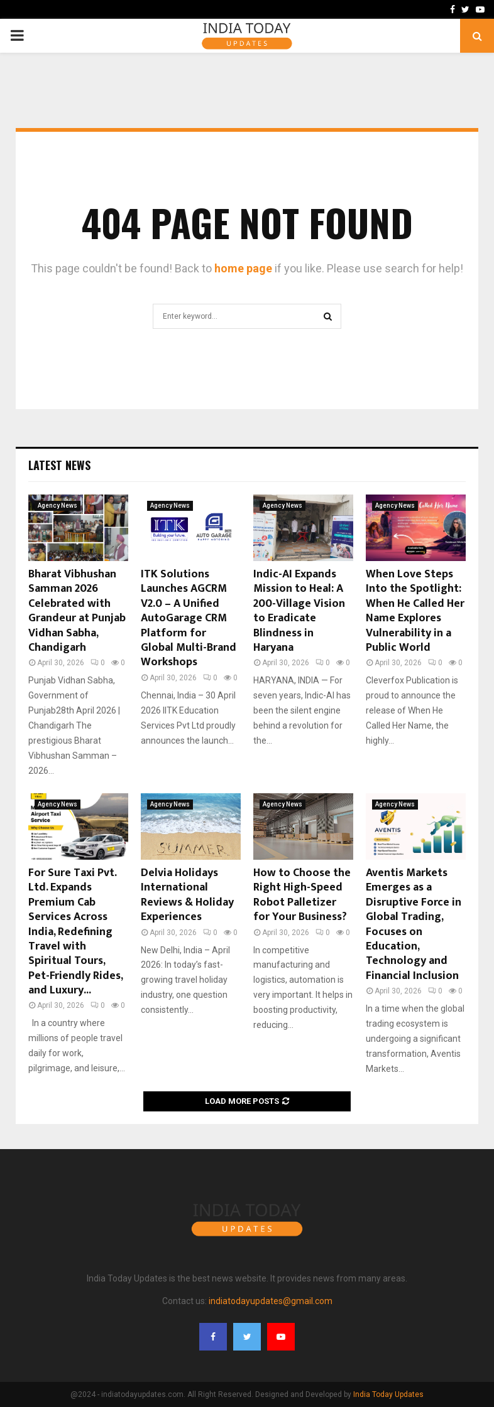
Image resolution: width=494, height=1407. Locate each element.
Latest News (59, 465)
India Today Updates (388, 1394)
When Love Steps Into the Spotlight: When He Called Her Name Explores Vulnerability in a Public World (415, 611)
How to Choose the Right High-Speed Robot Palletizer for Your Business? (302, 895)
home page (243, 268)
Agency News (57, 505)
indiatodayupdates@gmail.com (270, 1301)
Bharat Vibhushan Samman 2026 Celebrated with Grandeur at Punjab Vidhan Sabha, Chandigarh (77, 611)
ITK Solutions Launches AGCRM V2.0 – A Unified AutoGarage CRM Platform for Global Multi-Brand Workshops (188, 618)
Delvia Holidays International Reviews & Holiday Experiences (187, 895)
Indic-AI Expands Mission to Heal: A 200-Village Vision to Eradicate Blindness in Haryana (299, 611)
